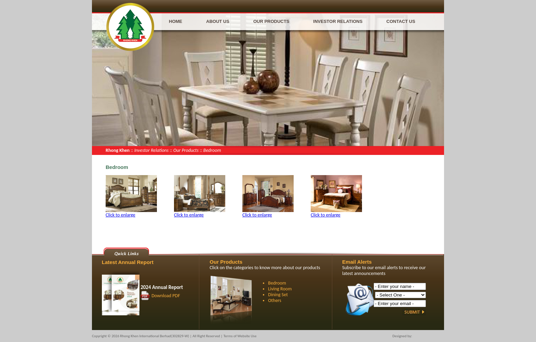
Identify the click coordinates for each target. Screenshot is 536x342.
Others (274, 300)
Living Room (280, 289)
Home (175, 21)
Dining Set (278, 295)
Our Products (271, 21)
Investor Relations (337, 21)
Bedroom (277, 283)
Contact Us (400, 21)
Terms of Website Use (240, 336)
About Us (217, 21)
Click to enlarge (120, 215)
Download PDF (165, 296)
